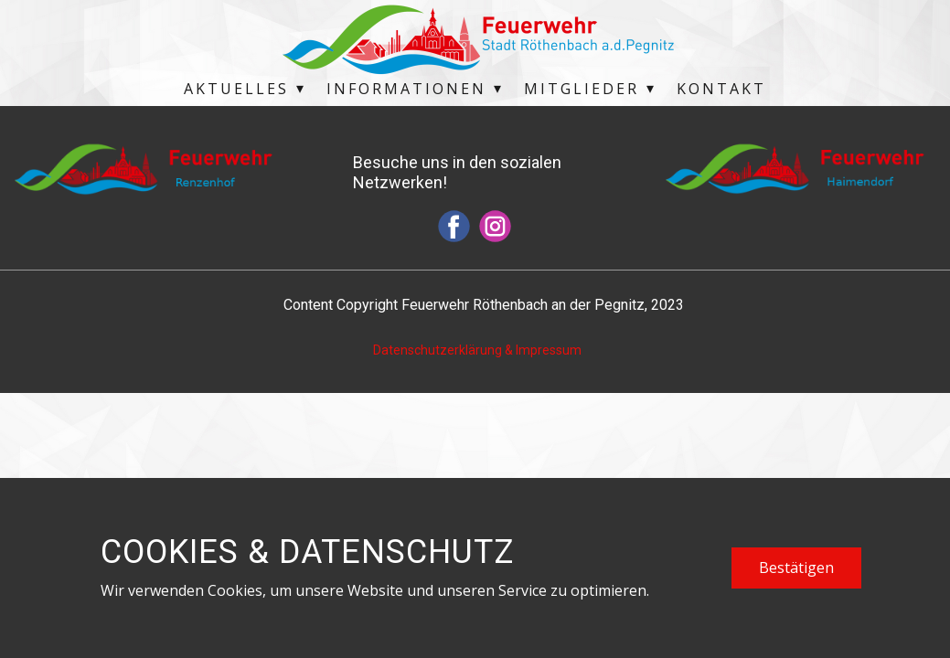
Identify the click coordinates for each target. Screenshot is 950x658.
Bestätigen (796, 567)
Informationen (406, 89)
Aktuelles (236, 89)
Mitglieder (581, 89)
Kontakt (721, 89)
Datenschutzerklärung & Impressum (477, 350)
